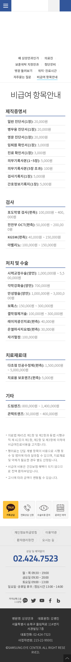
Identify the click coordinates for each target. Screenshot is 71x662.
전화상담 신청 (65, 5)
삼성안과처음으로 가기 (25, 5)
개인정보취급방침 (25, 532)
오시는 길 (48, 540)
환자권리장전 (25, 540)
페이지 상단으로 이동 (67, 658)
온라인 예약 (54, 5)
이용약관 (51, 532)
